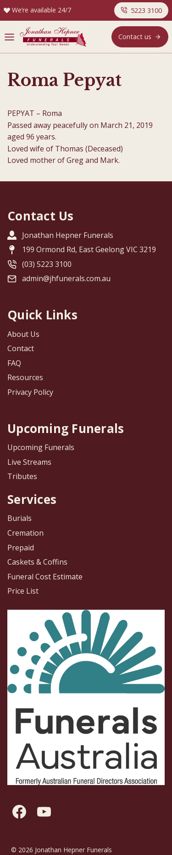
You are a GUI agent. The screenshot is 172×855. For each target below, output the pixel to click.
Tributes (22, 476)
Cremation (25, 533)
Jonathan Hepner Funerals (67, 235)
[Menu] (9, 37)
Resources (25, 377)
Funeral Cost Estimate (45, 577)
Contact (20, 348)
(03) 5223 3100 (47, 264)
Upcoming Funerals (40, 447)
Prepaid (20, 548)
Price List (23, 591)
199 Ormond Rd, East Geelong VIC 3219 (89, 249)
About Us (23, 334)
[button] (141, 10)
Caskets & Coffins (37, 562)
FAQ (14, 363)
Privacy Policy (30, 392)
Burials (19, 518)
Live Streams (29, 462)
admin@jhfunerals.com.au (66, 278)
